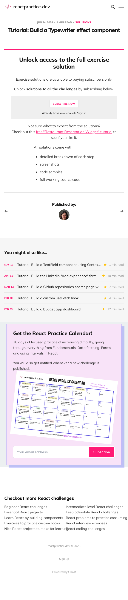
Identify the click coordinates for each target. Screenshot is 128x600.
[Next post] (120, 211)
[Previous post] (7, 211)
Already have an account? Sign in (64, 113)
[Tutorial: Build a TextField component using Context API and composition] (64, 264)
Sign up (64, 558)
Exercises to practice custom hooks (32, 523)
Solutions (83, 22)
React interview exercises (86, 523)
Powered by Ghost (64, 572)
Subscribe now (64, 103)
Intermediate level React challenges (94, 507)
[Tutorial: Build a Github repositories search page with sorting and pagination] (64, 286)
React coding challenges (85, 528)
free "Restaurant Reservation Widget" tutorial (74, 131)
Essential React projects (23, 512)
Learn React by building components (33, 518)
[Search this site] (113, 7)
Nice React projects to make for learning (36, 528)
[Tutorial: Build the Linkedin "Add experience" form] (64, 275)
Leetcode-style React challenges (92, 512)
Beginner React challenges (25, 507)
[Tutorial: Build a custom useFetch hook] (64, 298)
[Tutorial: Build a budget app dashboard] (64, 309)
